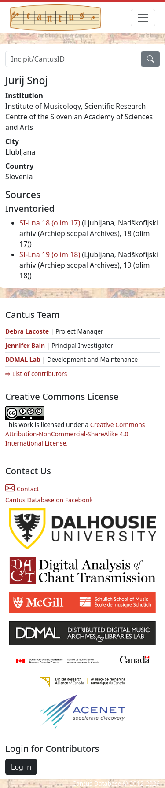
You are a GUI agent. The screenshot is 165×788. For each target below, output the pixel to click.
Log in (21, 767)
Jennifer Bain (26, 345)
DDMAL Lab (22, 359)
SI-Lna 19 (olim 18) (49, 254)
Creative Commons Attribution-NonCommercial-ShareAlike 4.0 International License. (75, 433)
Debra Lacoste (27, 331)
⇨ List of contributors (36, 373)
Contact (22, 489)
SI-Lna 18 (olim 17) (49, 223)
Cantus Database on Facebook (49, 500)
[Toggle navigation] (143, 17)
